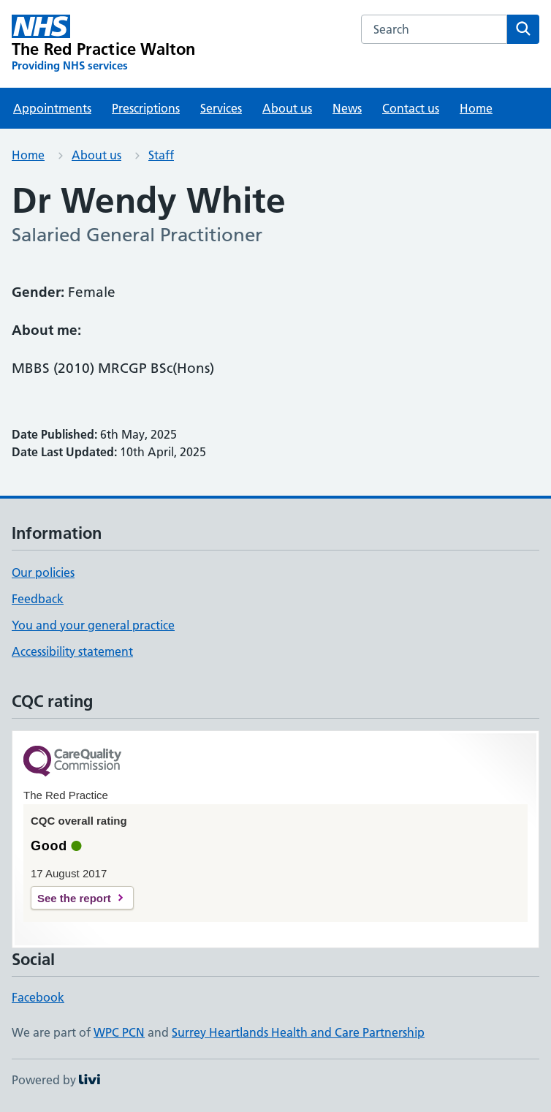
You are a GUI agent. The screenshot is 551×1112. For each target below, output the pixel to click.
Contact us (410, 108)
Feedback (38, 598)
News (347, 108)
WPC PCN (119, 1032)
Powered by (56, 1080)
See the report (74, 898)
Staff (161, 155)
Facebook (38, 997)
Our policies (43, 572)
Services (221, 108)
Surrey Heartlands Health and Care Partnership (298, 1032)
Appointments (52, 108)
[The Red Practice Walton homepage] (104, 44)
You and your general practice (93, 625)
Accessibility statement (72, 651)
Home (476, 108)
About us (287, 108)
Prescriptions (146, 108)
